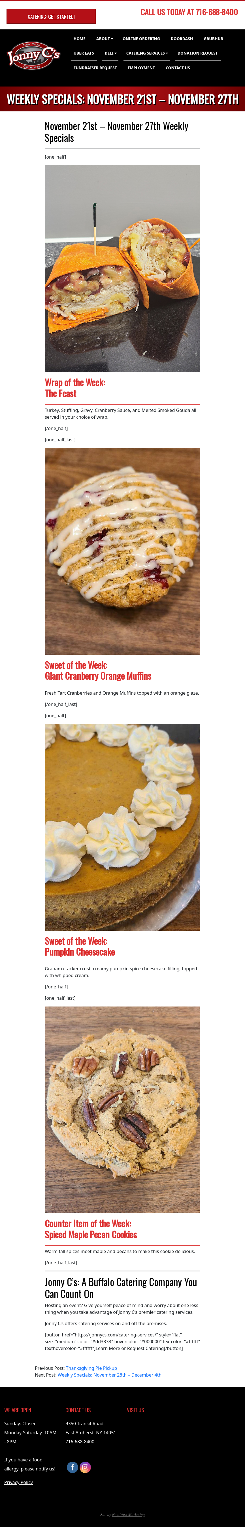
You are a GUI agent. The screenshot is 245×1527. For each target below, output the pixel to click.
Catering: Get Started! (51, 16)
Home (80, 38)
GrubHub (213, 38)
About (103, 38)
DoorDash (182, 38)
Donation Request (198, 53)
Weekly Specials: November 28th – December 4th (110, 1375)
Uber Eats (84, 53)
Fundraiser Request (95, 67)
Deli (109, 53)
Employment (141, 67)
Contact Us (178, 67)
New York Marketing (128, 1515)
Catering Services (145, 53)
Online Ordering (141, 38)
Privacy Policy (18, 1482)
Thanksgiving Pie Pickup (91, 1368)
